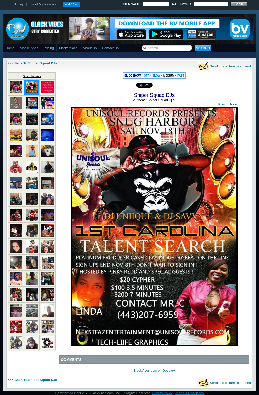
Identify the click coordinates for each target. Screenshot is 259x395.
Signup (19, 4)
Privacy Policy (162, 393)
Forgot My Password (44, 4)
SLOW (156, 75)
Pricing (49, 48)
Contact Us (110, 48)
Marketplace (68, 48)
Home (10, 48)
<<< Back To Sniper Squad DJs (32, 63)
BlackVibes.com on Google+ (154, 370)
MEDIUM (168, 75)
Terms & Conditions (189, 393)
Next (234, 104)
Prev (222, 104)
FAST (180, 75)
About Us (90, 48)
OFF (146, 75)
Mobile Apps (29, 48)
